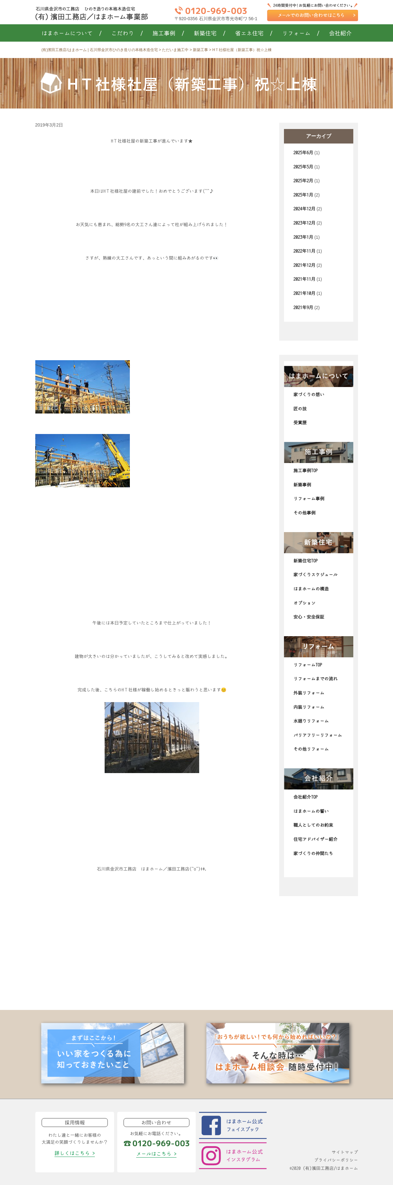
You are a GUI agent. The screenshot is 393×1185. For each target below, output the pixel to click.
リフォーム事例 (308, 498)
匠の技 (300, 409)
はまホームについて (72, 33)
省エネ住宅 (254, 33)
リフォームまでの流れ (315, 679)
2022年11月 (304, 251)
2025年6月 (303, 152)
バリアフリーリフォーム (317, 735)
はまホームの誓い (311, 811)
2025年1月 (303, 195)
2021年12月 (304, 265)
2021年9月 (303, 307)
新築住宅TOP (305, 561)
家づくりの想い (308, 394)
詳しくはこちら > (75, 1153)
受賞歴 (300, 422)
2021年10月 (304, 293)
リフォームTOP (307, 665)
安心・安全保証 (308, 617)
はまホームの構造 (311, 589)
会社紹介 (340, 33)
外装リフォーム (308, 693)
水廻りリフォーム (311, 721)
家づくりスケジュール (315, 574)
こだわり (127, 33)
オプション (304, 603)
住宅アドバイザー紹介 (315, 839)
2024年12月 (304, 209)
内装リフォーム (308, 707)
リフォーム (301, 33)
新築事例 (302, 485)
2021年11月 (304, 279)
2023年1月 (303, 237)
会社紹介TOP (305, 797)
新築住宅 (210, 33)
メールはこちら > (156, 1153)
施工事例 (168, 33)
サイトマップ (345, 1152)
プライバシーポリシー (336, 1160)
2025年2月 (303, 181)
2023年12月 (304, 223)
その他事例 (304, 513)
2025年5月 (303, 167)
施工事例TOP (305, 470)
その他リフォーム (311, 749)
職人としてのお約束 (313, 825)
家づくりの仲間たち (313, 853)
